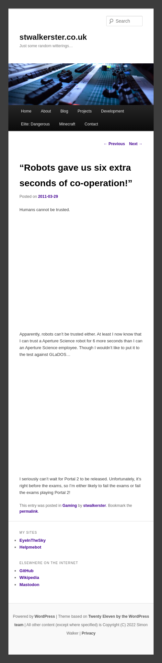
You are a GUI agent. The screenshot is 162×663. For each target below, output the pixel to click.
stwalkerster (94, 505)
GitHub (26, 570)
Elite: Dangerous (35, 124)
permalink (28, 511)
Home (26, 111)
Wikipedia (29, 577)
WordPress (44, 616)
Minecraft (67, 124)
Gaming (70, 505)
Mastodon (29, 584)
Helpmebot (30, 547)
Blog (64, 111)
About (46, 111)
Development (112, 111)
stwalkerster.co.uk (53, 37)
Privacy (89, 633)
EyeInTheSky (32, 540)
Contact (91, 124)
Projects (85, 111)
